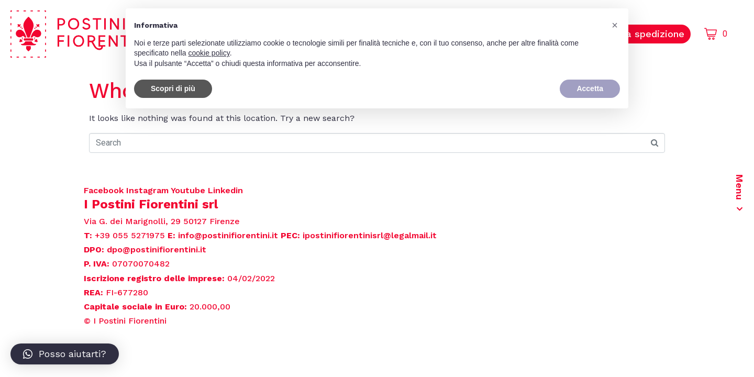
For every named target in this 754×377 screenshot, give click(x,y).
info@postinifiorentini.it (228, 235)
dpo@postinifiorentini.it (156, 249)
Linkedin (225, 190)
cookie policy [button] (209, 53)
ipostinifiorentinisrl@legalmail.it (370, 235)
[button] (64, 353)
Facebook (105, 190)
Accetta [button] (589, 88)
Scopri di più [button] (173, 88)
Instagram (148, 190)
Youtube (189, 190)
